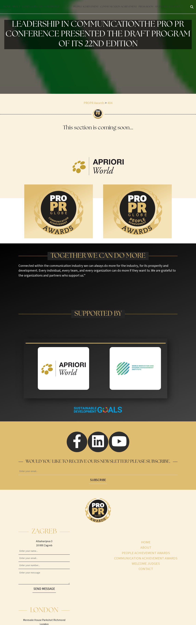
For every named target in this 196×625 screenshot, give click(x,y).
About (16, 6)
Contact (174, 6)
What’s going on (32, 6)
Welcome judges (146, 563)
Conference (52, 6)
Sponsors (161, 6)
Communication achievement (118, 6)
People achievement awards (146, 553)
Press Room (146, 6)
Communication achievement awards (146, 558)
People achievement (86, 6)
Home (6, 6)
